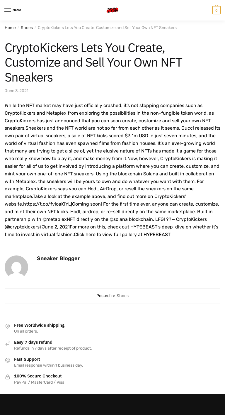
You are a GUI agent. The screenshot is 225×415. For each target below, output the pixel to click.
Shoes (27, 27)
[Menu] (13, 10)
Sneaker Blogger (58, 258)
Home (10, 27)
